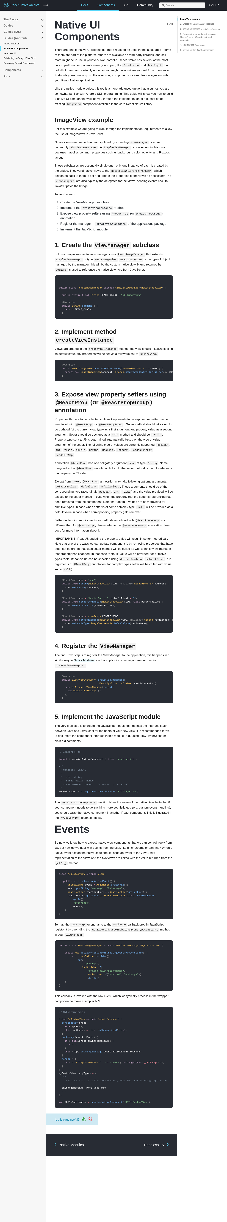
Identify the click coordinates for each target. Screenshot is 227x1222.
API (126, 5)
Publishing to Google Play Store (20, 58)
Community (145, 5)
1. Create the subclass (197, 24)
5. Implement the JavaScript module (197, 50)
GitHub (214, 5)
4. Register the (193, 45)
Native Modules (12, 43)
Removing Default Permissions (19, 63)
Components (106, 5)
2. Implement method (200, 29)
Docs (84, 5)
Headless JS (10, 53)
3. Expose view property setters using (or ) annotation (197, 37)
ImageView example (190, 19)
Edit (170, 24)
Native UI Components (16, 48)
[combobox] (182, 5)
